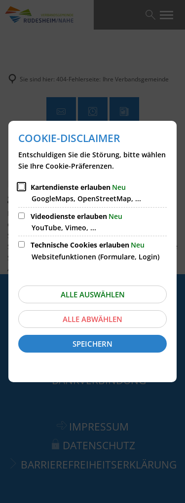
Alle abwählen (92, 319)
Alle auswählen (93, 294)
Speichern (92, 344)
